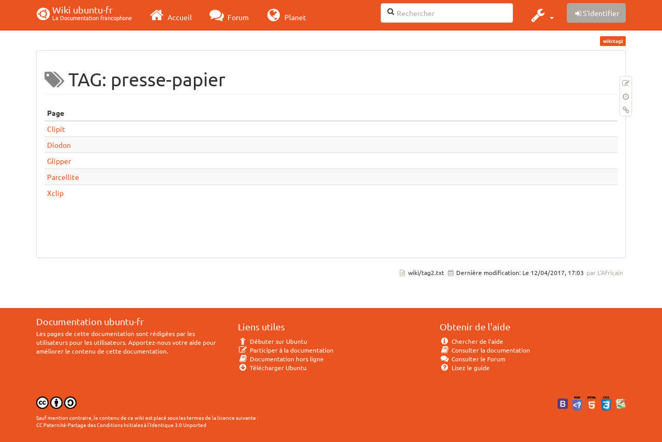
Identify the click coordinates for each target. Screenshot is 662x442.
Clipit (56, 128)
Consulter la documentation (485, 350)
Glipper (59, 160)
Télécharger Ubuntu (272, 367)
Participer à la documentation (286, 350)
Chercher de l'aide (471, 341)
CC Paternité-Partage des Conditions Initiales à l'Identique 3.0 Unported (121, 425)
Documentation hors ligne (281, 359)
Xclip (55, 192)
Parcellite (63, 176)
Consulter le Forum (472, 359)
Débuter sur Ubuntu (272, 341)
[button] (541, 15)
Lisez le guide (465, 367)
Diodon (59, 144)
